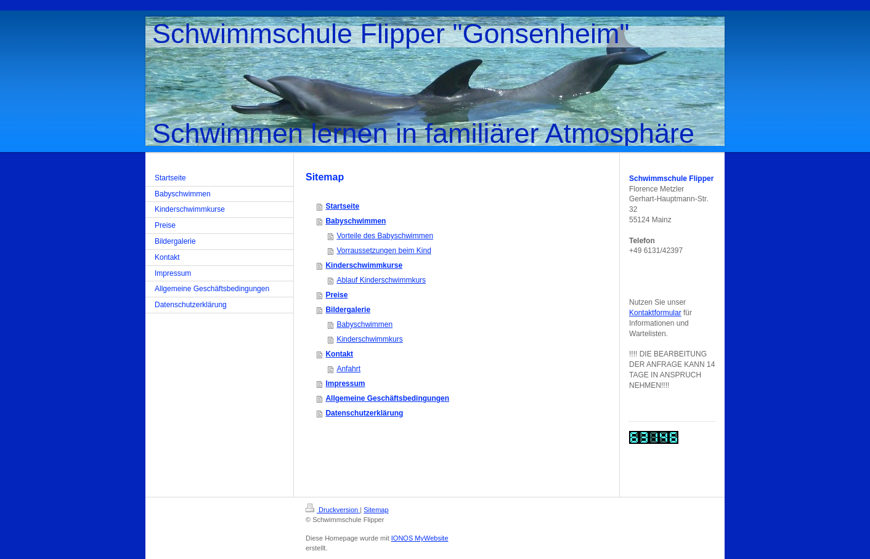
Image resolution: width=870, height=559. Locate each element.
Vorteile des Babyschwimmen (384, 235)
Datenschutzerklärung (364, 413)
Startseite (342, 206)
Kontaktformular (655, 312)
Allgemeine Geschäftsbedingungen (387, 398)
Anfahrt (348, 368)
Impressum (345, 383)
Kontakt (339, 354)
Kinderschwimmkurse (363, 265)
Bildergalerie (347, 309)
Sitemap (376, 509)
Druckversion (333, 509)
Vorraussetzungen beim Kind (383, 250)
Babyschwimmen (355, 221)
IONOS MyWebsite (420, 538)
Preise (336, 295)
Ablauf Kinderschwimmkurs (381, 280)
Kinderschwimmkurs (369, 339)
